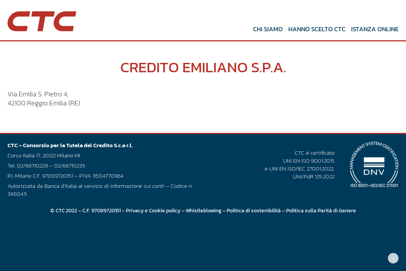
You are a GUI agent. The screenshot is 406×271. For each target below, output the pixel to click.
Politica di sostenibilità (254, 217)
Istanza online (367, 29)
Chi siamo (260, 29)
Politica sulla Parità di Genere (321, 217)
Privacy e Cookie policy (153, 217)
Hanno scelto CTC (309, 29)
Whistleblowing (203, 217)
